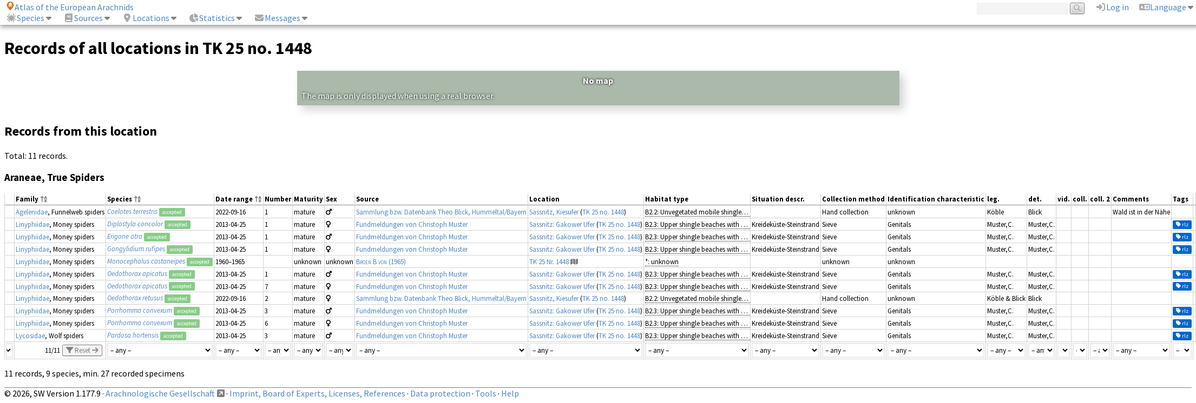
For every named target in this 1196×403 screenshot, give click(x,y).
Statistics (211, 17)
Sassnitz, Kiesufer (554, 211)
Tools (485, 393)
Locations (145, 17)
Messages (277, 17)
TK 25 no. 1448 (603, 211)
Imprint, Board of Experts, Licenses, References (317, 393)
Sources (83, 17)
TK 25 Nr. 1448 (549, 261)
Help (510, 393)
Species (25, 17)
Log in (1112, 7)
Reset (82, 350)
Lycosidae (30, 335)
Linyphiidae (32, 224)
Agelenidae (32, 211)
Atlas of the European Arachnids (70, 7)
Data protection (440, 393)
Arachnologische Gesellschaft (160, 393)
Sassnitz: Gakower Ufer (562, 224)
